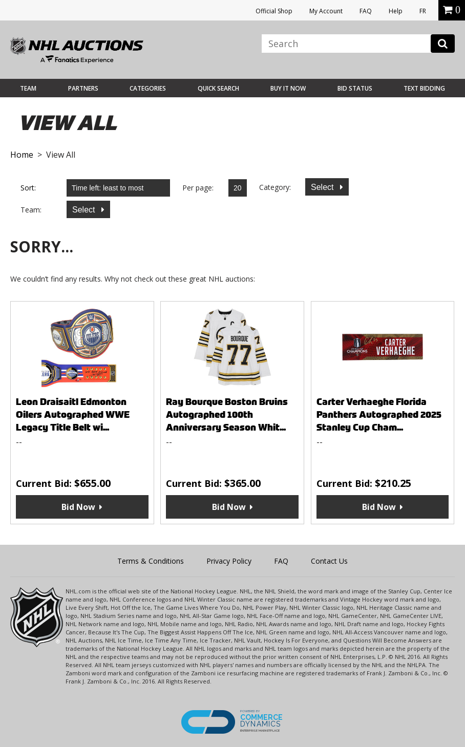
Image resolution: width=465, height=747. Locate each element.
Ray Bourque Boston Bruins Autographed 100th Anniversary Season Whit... (227, 414)
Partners (83, 88)
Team (28, 88)
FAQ (366, 11)
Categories (148, 88)
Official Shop (274, 11)
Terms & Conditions (150, 561)
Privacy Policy (228, 561)
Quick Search (218, 88)
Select (323, 187)
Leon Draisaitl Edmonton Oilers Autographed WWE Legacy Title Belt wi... (73, 414)
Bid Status (354, 88)
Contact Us (329, 561)
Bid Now (78, 507)
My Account (326, 11)
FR (422, 11)
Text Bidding (424, 88)
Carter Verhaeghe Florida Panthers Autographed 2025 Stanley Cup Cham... (378, 414)
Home (21, 154)
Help (396, 11)
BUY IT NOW (288, 88)
